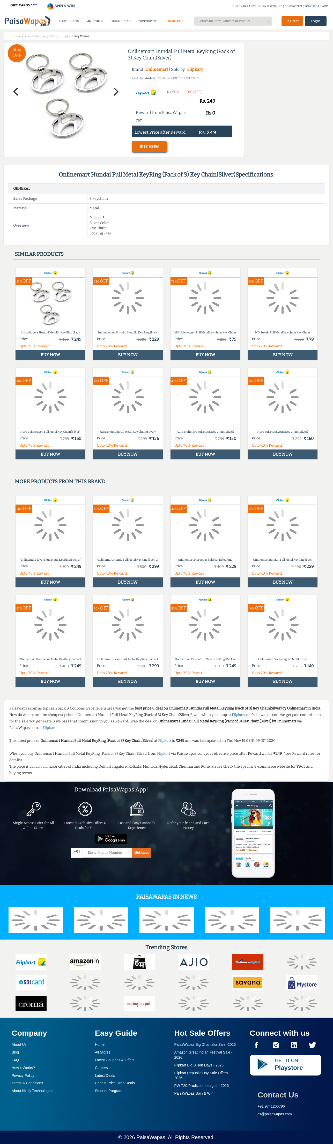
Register (292, 21)
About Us (19, 1044)
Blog (15, 1052)
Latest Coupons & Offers (115, 1060)
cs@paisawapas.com (274, 1114)
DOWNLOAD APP (316, 6)
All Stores (102, 1052)
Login (315, 21)
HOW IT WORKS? (270, 6)
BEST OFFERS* (174, 21)
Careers (101, 1068)
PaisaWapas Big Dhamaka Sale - (205, 1044)
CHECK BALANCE (244, 6)
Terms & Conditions (27, 1083)
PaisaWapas (150, 1137)
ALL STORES (95, 21)
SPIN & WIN (61, 6)
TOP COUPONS (147, 21)
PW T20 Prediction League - (201, 1086)
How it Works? (23, 1068)
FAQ (15, 1060)
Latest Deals (105, 1075)
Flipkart (195, 69)
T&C (139, 120)
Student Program (108, 1091)
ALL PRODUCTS (69, 21)
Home (100, 1044)
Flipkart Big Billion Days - (199, 1065)
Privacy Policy (23, 1075)
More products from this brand (60, 481)
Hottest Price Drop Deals (115, 1083)
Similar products (39, 254)
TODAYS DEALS (121, 21)
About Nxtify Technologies (32, 1091)
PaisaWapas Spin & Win (193, 1093)
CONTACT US (293, 6)
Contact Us (277, 1094)
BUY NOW (149, 146)
